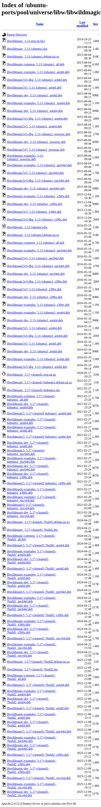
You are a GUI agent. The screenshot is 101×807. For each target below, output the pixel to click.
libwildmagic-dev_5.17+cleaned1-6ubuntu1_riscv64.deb (28, 514)
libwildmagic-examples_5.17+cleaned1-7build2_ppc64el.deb (31, 739)
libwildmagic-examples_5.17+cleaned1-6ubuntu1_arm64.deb (31, 421)
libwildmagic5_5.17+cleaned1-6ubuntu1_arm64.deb (39, 413)
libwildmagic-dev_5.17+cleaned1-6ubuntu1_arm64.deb (28, 405)
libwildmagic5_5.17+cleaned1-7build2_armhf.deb (38, 708)
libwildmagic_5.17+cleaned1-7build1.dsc (32, 529)
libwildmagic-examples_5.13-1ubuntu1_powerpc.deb (25, 157)
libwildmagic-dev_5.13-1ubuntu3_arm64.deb (35, 320)
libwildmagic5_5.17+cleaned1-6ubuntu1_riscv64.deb (26, 506)
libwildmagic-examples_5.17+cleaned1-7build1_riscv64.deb (31, 646)
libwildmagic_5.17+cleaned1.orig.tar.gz (31, 374)
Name (40, 24)
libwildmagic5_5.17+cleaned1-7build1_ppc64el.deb (39, 591)
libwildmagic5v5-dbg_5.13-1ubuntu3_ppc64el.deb (38, 266)
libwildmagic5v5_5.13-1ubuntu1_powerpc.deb (36, 149)
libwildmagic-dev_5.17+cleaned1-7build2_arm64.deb (28, 700)
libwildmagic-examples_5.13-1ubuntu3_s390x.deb (38, 304)
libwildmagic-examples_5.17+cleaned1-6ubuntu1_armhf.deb (31, 429)
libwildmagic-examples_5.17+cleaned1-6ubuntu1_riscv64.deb (31, 498)
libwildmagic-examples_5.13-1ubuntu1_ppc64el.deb (39, 165)
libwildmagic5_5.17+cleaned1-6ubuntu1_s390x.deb (39, 483)
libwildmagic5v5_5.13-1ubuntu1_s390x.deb (34, 211)
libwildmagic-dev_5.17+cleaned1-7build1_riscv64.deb (28, 653)
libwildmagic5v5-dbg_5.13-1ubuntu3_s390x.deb (37, 281)
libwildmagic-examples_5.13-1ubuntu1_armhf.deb (38, 72)
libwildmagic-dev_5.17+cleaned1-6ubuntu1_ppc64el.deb (28, 467)
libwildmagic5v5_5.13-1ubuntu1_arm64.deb (34, 126)
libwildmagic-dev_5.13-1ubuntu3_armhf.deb (34, 351)
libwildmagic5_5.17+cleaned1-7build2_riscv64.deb (39, 778)
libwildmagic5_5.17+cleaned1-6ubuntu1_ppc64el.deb (26, 452)
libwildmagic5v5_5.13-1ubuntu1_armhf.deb (34, 87)
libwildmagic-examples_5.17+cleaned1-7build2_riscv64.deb (31, 785)
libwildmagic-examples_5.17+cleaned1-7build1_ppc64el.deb (31, 599)
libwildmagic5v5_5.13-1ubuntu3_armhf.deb (34, 343)
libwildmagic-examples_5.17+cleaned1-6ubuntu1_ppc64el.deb (31, 460)
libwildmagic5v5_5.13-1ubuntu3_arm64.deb (34, 328)
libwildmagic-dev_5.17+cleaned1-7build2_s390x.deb (28, 770)
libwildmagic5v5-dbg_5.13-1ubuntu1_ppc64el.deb (38, 180)
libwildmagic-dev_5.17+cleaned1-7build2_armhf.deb (28, 723)
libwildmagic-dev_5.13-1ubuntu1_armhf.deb (34, 95)
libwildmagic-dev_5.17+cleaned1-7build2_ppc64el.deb (28, 747)
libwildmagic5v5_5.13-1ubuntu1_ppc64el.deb (35, 173)
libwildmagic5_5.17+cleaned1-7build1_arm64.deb (38, 545)
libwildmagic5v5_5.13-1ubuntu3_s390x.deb (34, 289)
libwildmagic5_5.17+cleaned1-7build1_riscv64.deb (39, 638)
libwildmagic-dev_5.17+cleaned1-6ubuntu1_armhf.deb (28, 444)
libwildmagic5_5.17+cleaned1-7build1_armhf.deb (38, 568)
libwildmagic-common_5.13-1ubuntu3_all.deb (35, 242)
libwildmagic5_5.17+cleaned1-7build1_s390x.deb (38, 615)
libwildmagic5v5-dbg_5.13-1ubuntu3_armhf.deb (37, 366)
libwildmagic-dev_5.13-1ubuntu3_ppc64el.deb (36, 273)
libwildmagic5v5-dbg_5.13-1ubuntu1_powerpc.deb (38, 134)
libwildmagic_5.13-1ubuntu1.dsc (27, 48)
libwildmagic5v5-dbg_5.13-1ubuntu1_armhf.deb (37, 79)
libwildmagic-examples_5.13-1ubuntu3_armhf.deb (38, 359)
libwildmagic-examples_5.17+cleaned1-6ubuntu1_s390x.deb (31, 491)
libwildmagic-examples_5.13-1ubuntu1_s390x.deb (38, 196)
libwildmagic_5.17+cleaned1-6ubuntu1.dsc (33, 390)
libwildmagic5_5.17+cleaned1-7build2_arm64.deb (38, 685)
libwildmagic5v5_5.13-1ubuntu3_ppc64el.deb (35, 258)
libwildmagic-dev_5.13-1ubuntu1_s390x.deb (34, 204)
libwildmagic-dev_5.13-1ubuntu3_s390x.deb (34, 297)
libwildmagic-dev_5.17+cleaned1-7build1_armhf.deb (28, 584)
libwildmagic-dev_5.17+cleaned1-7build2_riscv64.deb (28, 793)
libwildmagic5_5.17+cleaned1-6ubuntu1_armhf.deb (39, 436)
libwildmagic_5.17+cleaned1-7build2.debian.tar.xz (38, 661)
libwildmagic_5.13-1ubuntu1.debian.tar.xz (33, 56)
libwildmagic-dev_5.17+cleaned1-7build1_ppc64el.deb (28, 607)
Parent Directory (17, 34)
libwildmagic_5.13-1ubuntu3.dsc (27, 227)
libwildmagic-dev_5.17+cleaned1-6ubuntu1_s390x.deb (28, 475)
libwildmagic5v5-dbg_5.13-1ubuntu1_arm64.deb (37, 118)
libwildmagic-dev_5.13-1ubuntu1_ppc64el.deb (36, 188)
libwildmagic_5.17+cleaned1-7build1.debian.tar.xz (38, 522)
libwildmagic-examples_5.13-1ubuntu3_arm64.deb (38, 312)
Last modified (82, 24)
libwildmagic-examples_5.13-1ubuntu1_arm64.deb (38, 103)
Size (95, 24)
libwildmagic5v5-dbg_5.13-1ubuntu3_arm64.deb (37, 335)
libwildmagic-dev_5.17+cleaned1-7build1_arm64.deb (28, 560)
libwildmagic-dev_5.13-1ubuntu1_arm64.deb (35, 110)
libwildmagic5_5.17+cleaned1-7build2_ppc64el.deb (39, 731)
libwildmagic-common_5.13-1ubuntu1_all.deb (35, 64)
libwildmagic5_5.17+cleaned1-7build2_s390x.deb (38, 754)
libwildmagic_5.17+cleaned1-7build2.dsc (32, 669)
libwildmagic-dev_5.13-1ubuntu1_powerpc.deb (36, 142)
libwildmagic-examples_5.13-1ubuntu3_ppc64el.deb (39, 250)
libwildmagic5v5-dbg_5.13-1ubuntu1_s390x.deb (37, 219)
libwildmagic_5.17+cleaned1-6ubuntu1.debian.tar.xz (39, 382)
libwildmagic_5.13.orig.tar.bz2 (26, 41)
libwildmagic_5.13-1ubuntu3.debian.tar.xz (33, 235)
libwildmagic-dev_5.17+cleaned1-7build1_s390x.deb (28, 630)
